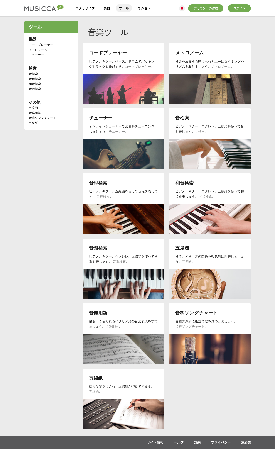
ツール (124, 8)
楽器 (107, 8)
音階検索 (35, 89)
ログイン (239, 8)
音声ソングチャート (42, 118)
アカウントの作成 (206, 8)
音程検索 (35, 79)
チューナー (36, 55)
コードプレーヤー (41, 45)
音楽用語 (35, 113)
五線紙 (33, 123)
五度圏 (33, 108)
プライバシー (221, 442)
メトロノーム (38, 50)
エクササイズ (85, 8)
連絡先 (246, 442)
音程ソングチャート (190, 326)
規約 (197, 442)
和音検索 (35, 84)
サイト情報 (155, 442)
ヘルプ (179, 442)
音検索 (33, 74)
